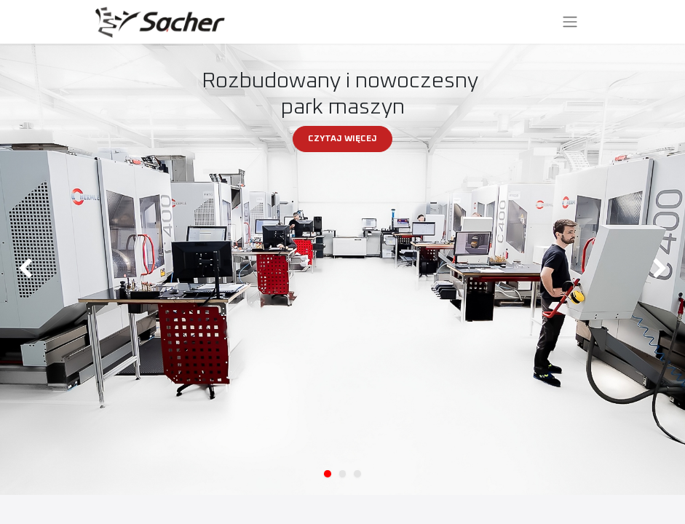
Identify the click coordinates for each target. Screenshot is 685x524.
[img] (27, 269)
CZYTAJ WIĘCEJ (342, 139)
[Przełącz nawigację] (570, 22)
